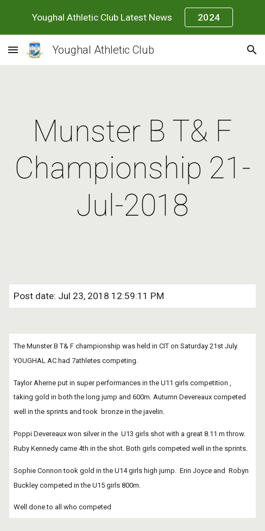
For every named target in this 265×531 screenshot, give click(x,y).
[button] (13, 49)
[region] (132, 17)
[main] (132, 168)
